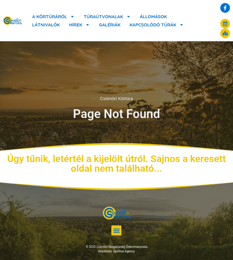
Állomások (153, 16)
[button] (116, 230)
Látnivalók (46, 25)
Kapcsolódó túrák (157, 25)
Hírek (79, 25)
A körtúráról (53, 16)
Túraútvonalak (107, 16)
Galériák (109, 25)
